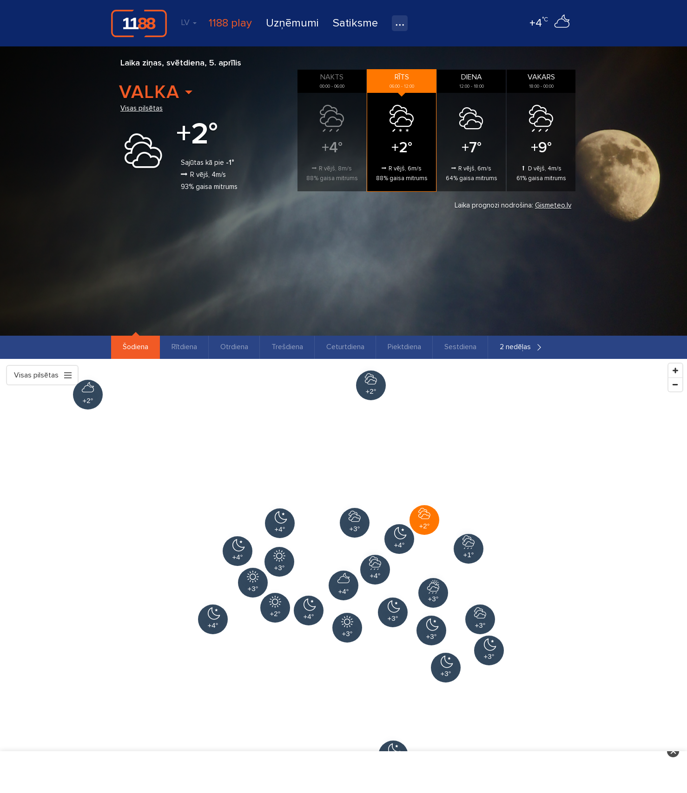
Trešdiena (287, 346)
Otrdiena (234, 346)
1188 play (230, 23)
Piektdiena (404, 346)
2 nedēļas (515, 346)
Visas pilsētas (141, 108)
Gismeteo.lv (553, 205)
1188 (139, 23)
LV (189, 22)
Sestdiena (460, 346)
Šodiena (135, 346)
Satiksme (355, 23)
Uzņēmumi (292, 23)
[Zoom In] (675, 370)
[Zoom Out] (675, 384)
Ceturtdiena (345, 346)
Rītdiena (184, 346)
